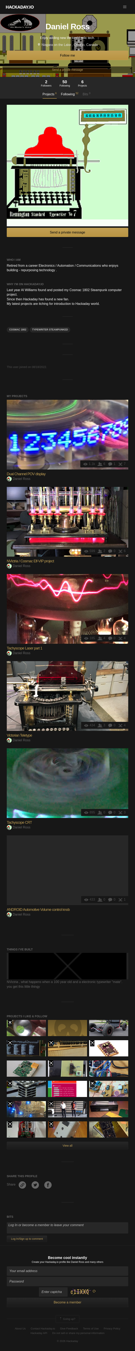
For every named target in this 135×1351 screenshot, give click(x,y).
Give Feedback (69, 1328)
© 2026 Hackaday (67, 1341)
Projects (50, 94)
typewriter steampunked (50, 329)
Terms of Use (91, 1328)
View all (68, 1145)
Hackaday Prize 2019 (51, 1043)
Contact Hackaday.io (43, 1328)
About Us (20, 1328)
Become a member (67, 1302)
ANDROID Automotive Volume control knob (38, 910)
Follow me (67, 55)
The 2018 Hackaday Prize (51, 1104)
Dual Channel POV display (26, 474)
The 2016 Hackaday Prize (51, 1064)
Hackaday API (39, 1333)
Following (69, 94)
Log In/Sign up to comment (27, 1238)
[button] (125, 7)
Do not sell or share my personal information (78, 1333)
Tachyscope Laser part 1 (24, 648)
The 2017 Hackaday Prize (10, 1043)
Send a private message (67, 69)
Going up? (67, 1319)
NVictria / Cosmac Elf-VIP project (30, 561)
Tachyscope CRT (19, 822)
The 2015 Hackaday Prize (10, 1023)
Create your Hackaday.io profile (49, 1262)
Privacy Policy (112, 1328)
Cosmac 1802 (17, 329)
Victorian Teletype (19, 735)
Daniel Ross (18, 479)
